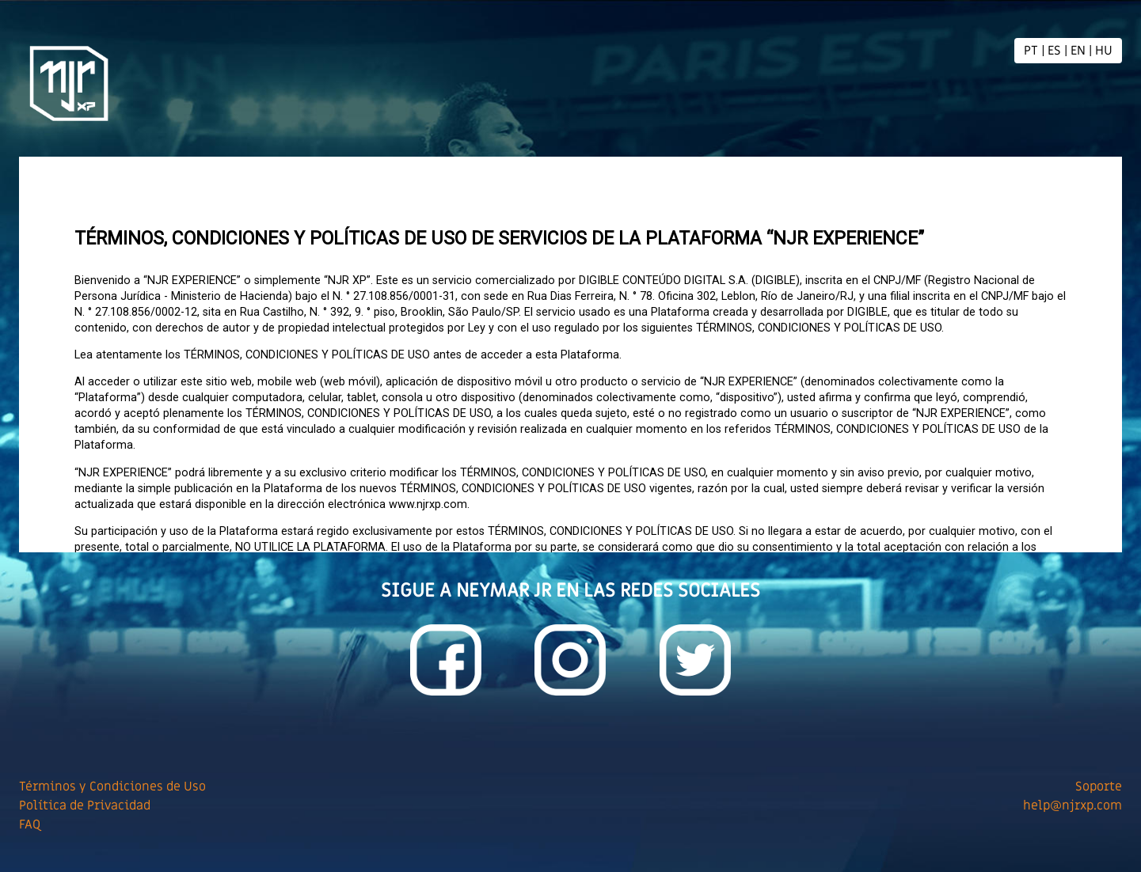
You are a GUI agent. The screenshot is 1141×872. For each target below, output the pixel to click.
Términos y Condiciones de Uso (112, 786)
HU (1103, 50)
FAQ (29, 824)
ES (1054, 50)
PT (1031, 50)
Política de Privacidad (84, 805)
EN (1078, 50)
